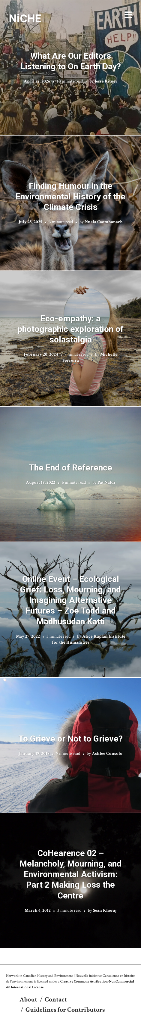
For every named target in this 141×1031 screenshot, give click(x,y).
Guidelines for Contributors (65, 1009)
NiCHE (25, 18)
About (28, 999)
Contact (56, 999)
